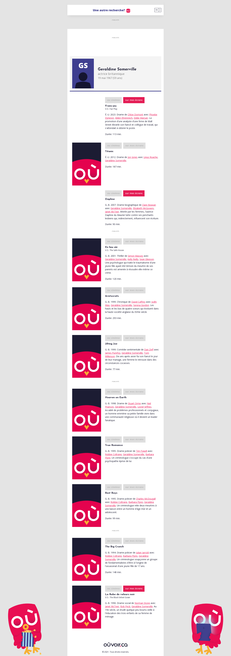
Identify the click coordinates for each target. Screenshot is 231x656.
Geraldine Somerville (115, 160)
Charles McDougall (146, 498)
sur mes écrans (133, 100)
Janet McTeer (112, 211)
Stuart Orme (134, 403)
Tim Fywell (141, 450)
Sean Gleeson (147, 259)
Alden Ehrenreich (124, 117)
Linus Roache (151, 157)
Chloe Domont (135, 114)
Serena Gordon (141, 305)
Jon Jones (132, 157)
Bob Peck (125, 606)
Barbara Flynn (135, 502)
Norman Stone (142, 603)
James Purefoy (112, 352)
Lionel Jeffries (144, 406)
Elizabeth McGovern (143, 208)
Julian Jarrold (142, 552)
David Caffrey (138, 301)
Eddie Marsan (141, 117)
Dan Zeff (148, 349)
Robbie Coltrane (113, 454)
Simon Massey (135, 255)
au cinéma (113, 100)
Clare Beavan (149, 204)
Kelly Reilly (133, 259)
